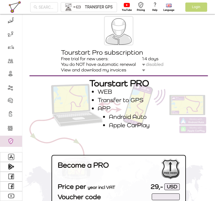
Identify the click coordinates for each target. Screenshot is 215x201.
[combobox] (47, 7)
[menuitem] (11, 20)
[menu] (11, 83)
